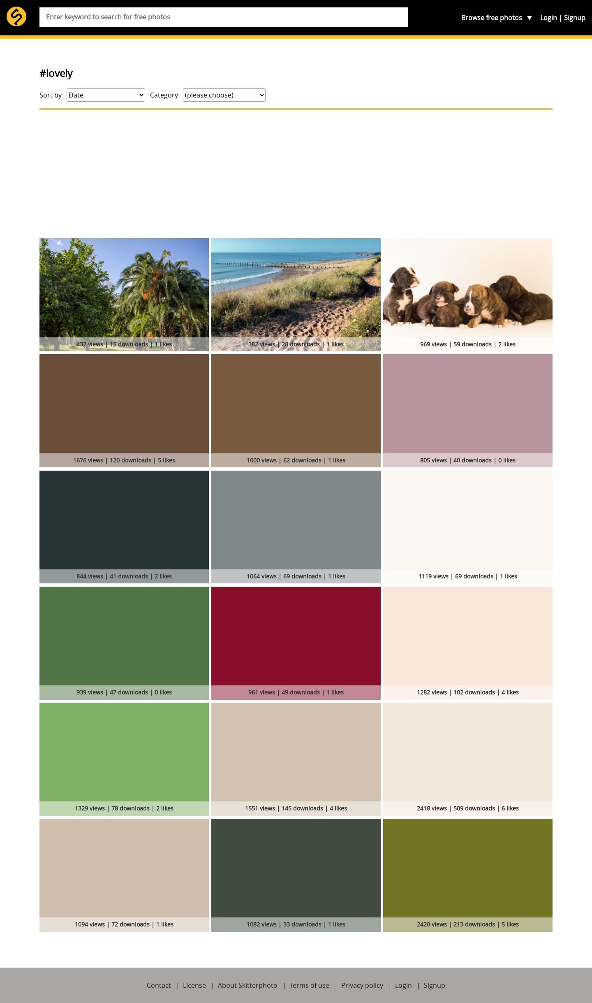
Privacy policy (362, 985)
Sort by (50, 95)
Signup (574, 17)
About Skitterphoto (248, 985)
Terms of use (309, 985)
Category (164, 95)
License (194, 985)
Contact (159, 985)
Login (548, 17)
